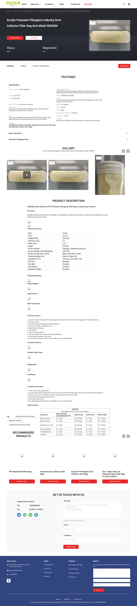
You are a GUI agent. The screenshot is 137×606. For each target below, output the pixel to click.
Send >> (99, 590)
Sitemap (58, 599)
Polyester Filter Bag (73, 573)
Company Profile (48, 564)
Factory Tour (47, 568)
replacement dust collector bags (19, 425)
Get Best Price (15, 38)
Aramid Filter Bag (73, 569)
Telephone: (67, 535)
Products (15, 11)
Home (9, 11)
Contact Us (47, 576)
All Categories (72, 577)
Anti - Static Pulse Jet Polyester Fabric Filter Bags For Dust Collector (113, 474)
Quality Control (48, 572)
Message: (67, 501)
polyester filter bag (15, 420)
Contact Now (71, 547)
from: (66, 525)
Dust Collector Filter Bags (28, 11)
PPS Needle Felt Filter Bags (20, 472)
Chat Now (34, 38)
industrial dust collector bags (25, 416)
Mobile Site (67, 599)
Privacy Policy (77, 599)
